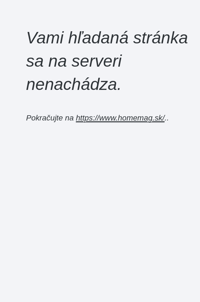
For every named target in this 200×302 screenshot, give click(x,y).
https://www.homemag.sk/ (120, 118)
